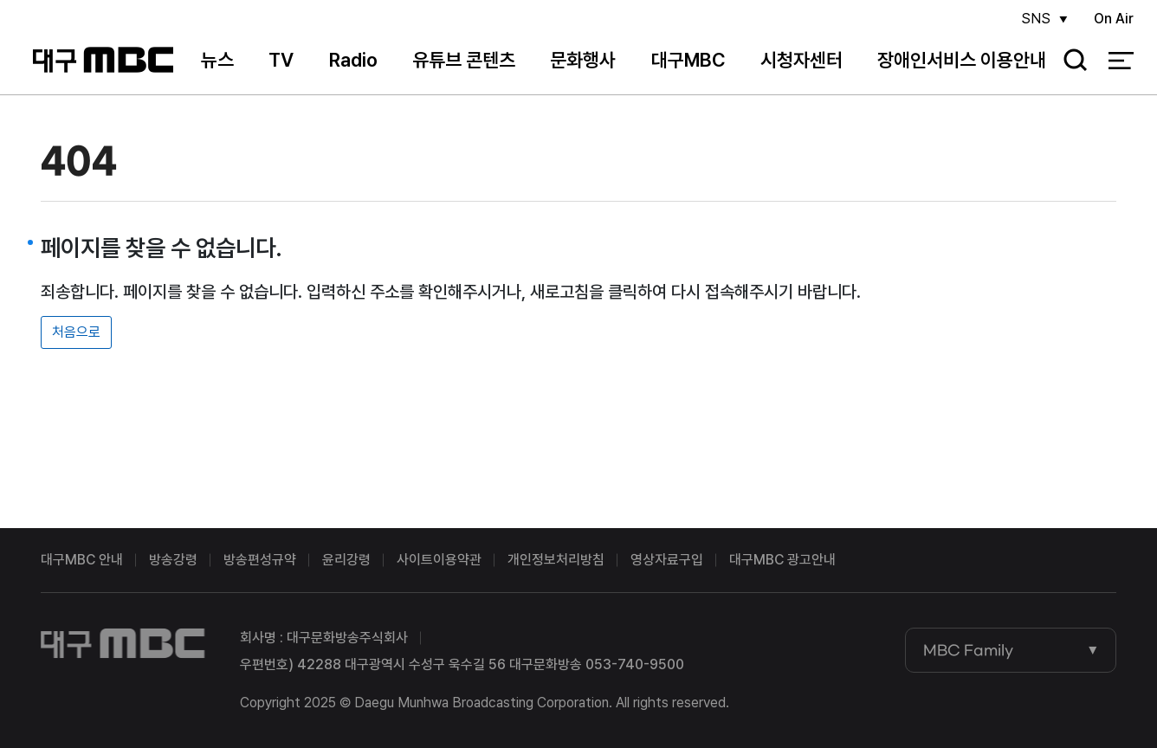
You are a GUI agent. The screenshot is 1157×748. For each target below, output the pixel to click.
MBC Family (968, 650)
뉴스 (217, 59)
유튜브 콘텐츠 (463, 59)
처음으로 (76, 332)
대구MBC (103, 60)
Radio (353, 59)
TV (281, 59)
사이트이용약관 (439, 559)
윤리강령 (346, 559)
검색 (1069, 61)
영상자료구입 (666, 559)
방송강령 (173, 559)
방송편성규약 (259, 559)
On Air (1114, 18)
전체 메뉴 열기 (1121, 60)
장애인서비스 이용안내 (961, 59)
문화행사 (583, 59)
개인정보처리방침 (555, 559)
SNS (1035, 18)
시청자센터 (801, 59)
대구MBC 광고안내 (782, 559)
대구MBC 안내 (82, 559)
